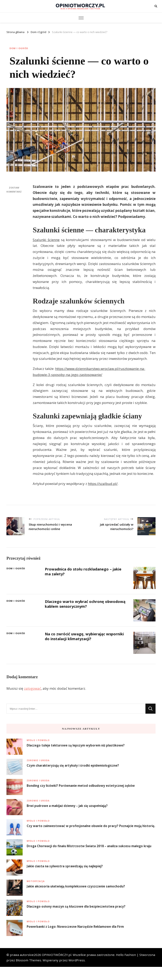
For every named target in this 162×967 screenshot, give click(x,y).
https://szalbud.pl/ (103, 483)
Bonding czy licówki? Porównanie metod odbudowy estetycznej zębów (81, 786)
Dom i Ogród (18, 48)
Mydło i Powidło (38, 740)
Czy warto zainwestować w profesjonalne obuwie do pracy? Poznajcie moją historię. (91, 826)
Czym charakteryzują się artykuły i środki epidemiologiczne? (73, 766)
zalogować (32, 688)
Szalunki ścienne (46, 239)
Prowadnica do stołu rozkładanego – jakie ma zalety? (84, 572)
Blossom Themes (28, 960)
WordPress (76, 960)
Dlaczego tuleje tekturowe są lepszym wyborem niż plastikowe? (76, 745)
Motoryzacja (36, 881)
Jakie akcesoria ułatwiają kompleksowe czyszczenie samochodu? (76, 886)
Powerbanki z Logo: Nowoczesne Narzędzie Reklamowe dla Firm (75, 927)
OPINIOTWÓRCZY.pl (56, 955)
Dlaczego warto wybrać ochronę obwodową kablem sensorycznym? (78, 604)
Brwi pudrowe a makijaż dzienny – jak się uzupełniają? (67, 806)
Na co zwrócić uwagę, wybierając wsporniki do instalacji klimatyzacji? (85, 636)
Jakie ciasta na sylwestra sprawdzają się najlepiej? (65, 866)
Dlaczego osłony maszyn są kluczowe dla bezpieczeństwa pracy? (76, 907)
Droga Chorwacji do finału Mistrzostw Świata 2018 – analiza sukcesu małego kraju (89, 846)
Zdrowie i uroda (38, 760)
